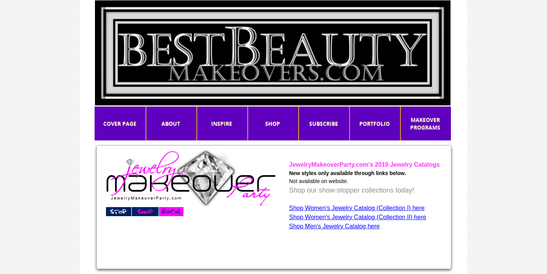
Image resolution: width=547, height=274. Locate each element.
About (170, 123)
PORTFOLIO (374, 123)
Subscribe (323, 123)
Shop (272, 123)
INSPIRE (221, 123)
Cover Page (119, 123)
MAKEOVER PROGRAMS (425, 123)
